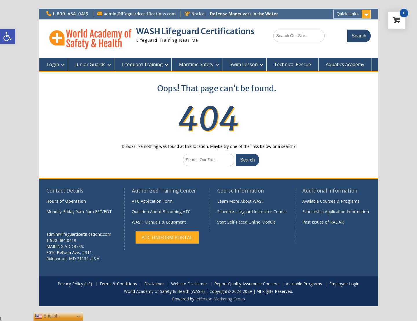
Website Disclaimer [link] (189, 284)
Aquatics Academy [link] (345, 64)
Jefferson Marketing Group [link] (220, 299)
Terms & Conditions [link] (118, 284)
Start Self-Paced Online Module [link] (246, 222)
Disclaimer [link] (154, 284)
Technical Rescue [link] (292, 64)
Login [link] (53, 64)
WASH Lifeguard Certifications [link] (195, 31)
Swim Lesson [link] (244, 64)
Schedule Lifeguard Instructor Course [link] (252, 211)
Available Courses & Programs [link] (330, 201)
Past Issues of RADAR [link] (323, 222)
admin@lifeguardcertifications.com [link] (140, 14)
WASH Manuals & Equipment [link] (159, 222)
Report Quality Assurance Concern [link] (246, 284)
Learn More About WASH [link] (240, 201)
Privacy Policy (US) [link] (75, 284)
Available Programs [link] (304, 284)
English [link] (46, 316)
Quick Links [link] (347, 14)
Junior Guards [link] (90, 64)
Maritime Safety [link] (196, 64)
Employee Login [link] (344, 284)
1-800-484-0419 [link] (70, 14)
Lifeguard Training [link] (142, 64)
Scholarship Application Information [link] (335, 211)
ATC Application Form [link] (152, 201)
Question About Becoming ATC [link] (161, 211)
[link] (7, 36)
